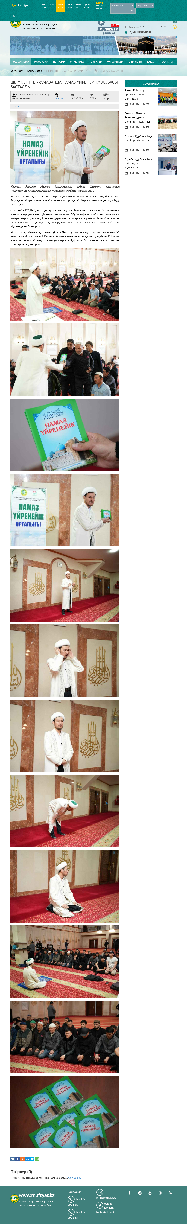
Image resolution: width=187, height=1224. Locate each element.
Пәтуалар (59, 61)
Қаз (14, 5)
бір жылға (100, 5)
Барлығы (168, 61)
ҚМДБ (151, 61)
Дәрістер (96, 61)
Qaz (26, 5)
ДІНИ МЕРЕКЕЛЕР (138, 32)
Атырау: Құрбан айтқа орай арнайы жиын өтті (138, 140)
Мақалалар (41, 61)
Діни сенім (135, 61)
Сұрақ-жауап (77, 61)
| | (15, 106)
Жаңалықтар (21, 61)
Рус (20, 5)
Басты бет (16, 70)
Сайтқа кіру (74, 1177)
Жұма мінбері (115, 61)
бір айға (99, 8)
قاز (13, 16)
